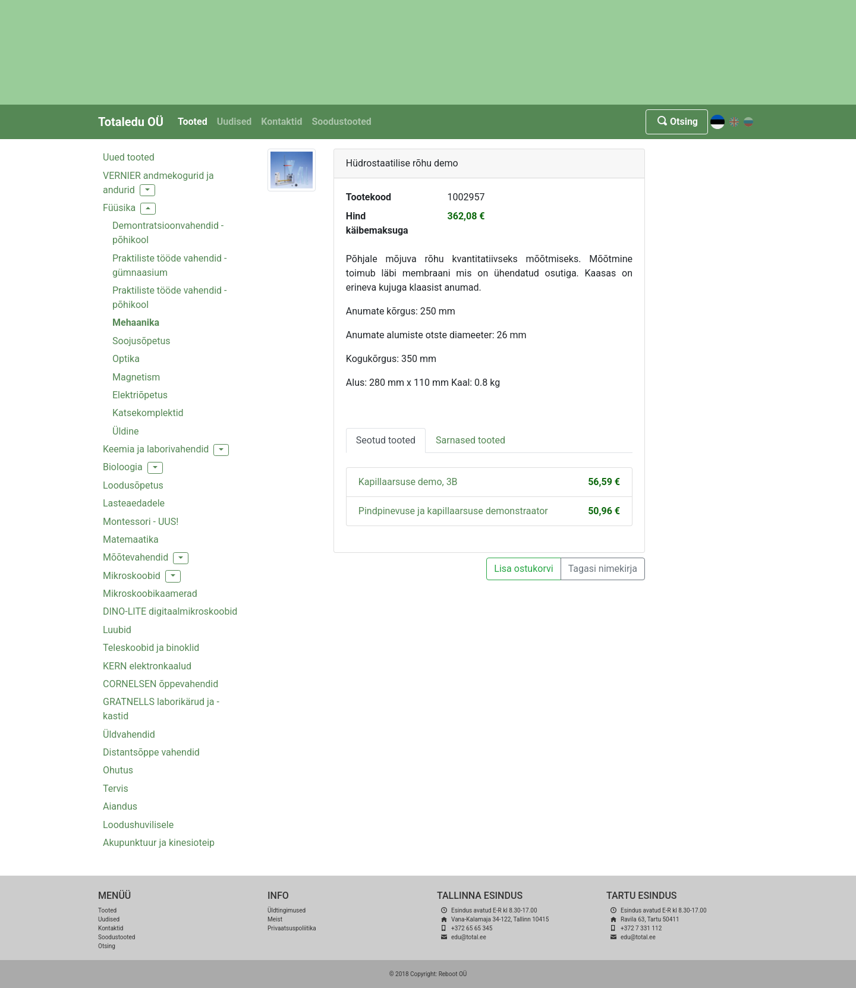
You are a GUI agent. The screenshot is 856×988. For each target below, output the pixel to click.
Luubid (117, 629)
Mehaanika (135, 322)
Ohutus (118, 770)
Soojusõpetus (141, 341)
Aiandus (120, 806)
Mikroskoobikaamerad (150, 593)
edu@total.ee (468, 937)
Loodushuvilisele (138, 824)
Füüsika (119, 207)
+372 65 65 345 (471, 928)
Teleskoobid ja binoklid (151, 647)
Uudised (234, 121)
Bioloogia (123, 467)
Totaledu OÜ (130, 122)
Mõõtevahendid (135, 557)
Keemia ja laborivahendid (156, 449)
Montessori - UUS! (140, 521)
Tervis (115, 788)
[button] (147, 190)
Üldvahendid (129, 734)
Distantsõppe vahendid (151, 752)
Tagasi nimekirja (602, 568)
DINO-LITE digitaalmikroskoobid (170, 611)
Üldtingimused (287, 910)
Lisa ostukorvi (523, 568)
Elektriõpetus (140, 395)
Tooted (192, 121)
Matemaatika (131, 539)
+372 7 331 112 (641, 928)
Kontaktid (281, 121)
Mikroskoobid (131, 575)
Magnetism (136, 377)
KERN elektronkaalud (147, 666)
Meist (275, 919)
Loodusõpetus (133, 485)
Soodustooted (341, 121)
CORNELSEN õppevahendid (160, 684)
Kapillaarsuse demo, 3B (408, 481)
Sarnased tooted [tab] (470, 440)
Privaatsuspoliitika (292, 928)
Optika (126, 358)
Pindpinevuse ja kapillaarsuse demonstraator (453, 511)
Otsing (677, 121)
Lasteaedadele (134, 503)
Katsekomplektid (148, 413)
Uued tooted (129, 157)
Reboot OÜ (453, 974)
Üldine (125, 431)
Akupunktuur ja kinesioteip (159, 842)
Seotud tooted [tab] (386, 440)
